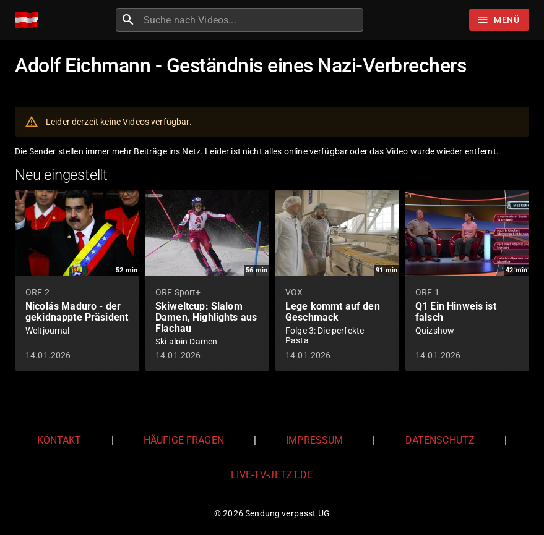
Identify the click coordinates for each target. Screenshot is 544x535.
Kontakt (59, 440)
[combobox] (251, 20)
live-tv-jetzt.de (272, 475)
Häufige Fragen (184, 440)
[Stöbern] (499, 20)
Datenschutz (440, 440)
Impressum (314, 440)
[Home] (29, 20)
